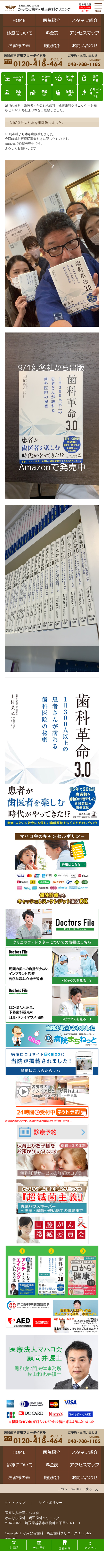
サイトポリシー (50, 1503)
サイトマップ (15, 1503)
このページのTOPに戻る (75, 1489)
